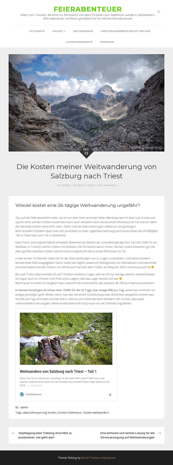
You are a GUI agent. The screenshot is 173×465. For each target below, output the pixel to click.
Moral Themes (90, 458)
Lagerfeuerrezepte (79, 42)
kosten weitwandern (96, 412)
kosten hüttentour (70, 412)
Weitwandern (107, 185)
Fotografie (37, 31)
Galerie (59, 31)
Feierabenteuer (88, 9)
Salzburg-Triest (84, 185)
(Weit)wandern (83, 31)
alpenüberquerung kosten (40, 412)
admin (24, 407)
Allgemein (64, 185)
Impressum (107, 42)
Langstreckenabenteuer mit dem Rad (126, 31)
